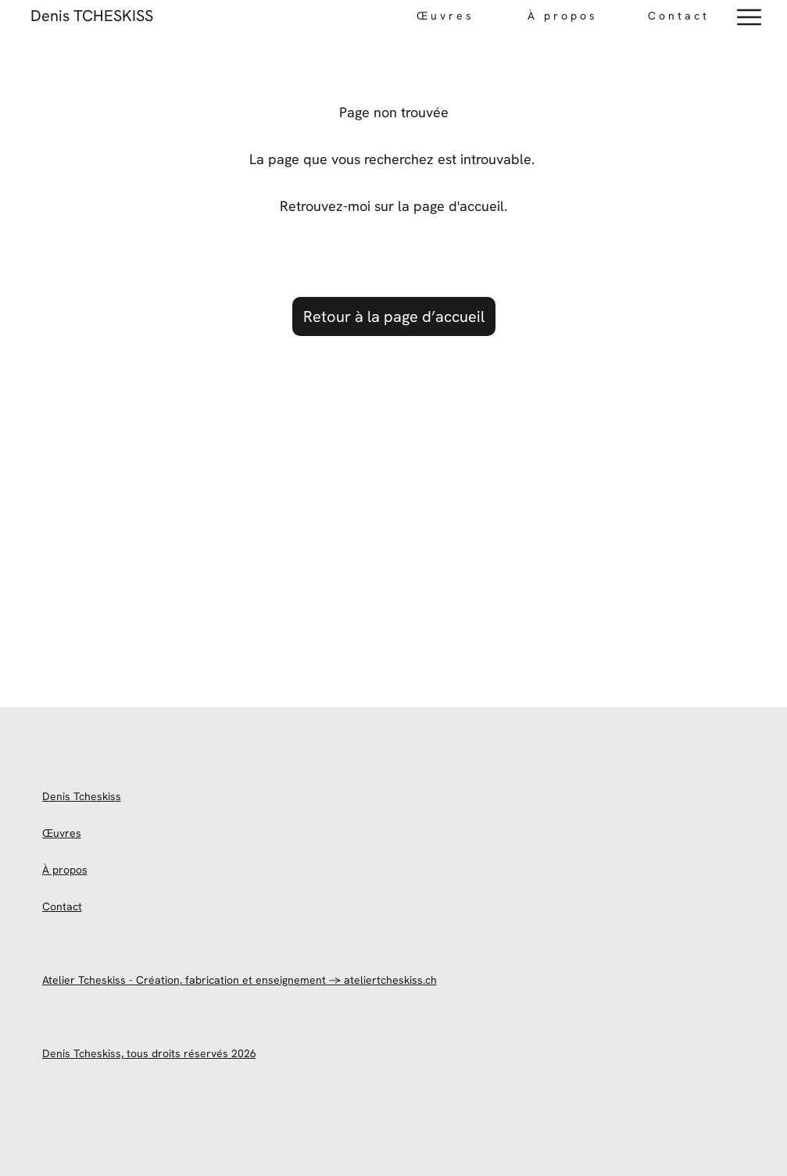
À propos (65, 870)
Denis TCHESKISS (91, 15)
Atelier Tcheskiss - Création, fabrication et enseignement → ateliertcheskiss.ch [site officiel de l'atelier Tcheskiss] (239, 980)
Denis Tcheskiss (81, 796)
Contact (679, 16)
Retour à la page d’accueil (394, 316)
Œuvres (61, 833)
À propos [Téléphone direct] (563, 16)
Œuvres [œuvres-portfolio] (445, 16)
